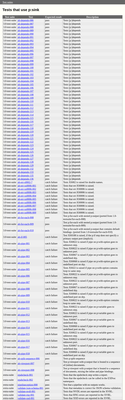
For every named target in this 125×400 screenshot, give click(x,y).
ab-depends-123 (25, 145)
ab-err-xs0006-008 (27, 209)
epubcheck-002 (25, 379)
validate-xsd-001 (26, 398)
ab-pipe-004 (24, 263)
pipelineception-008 (27, 384)
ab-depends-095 (25, 50)
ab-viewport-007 (26, 363)
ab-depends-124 (25, 148)
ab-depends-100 (25, 67)
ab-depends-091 (25, 37)
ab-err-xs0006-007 (27, 205)
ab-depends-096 (25, 54)
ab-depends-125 (25, 151)
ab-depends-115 (25, 118)
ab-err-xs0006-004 (27, 195)
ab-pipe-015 (24, 334)
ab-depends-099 (25, 64)
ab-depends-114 (25, 114)
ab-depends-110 (25, 101)
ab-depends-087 (25, 23)
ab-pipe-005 (24, 269)
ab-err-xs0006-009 (27, 212)
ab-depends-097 (25, 57)
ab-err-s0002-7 (25, 182)
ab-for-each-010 (26, 230)
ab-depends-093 (25, 44)
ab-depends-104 (25, 81)
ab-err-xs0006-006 (27, 202)
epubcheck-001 (25, 375)
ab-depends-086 (25, 20)
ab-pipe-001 (24, 243)
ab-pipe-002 (24, 249)
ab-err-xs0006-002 (27, 189)
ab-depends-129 (25, 165)
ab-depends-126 (25, 155)
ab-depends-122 (25, 141)
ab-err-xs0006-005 (27, 199)
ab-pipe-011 (23, 308)
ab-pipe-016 (24, 340)
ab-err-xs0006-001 (27, 185)
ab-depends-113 (25, 111)
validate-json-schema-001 (30, 388)
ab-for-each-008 (26, 217)
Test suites (8, 2)
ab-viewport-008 (26, 370)
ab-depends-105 (25, 84)
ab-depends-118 (25, 128)
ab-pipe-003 (24, 256)
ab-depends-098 (25, 60)
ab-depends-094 (25, 47)
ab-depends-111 (25, 104)
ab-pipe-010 (24, 301)
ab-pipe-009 (24, 295)
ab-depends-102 (25, 74)
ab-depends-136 (25, 178)
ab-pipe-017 (24, 347)
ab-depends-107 (25, 91)
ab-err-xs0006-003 (27, 192)
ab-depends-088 (25, 27)
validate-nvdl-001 (26, 391)
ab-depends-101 (25, 71)
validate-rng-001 (26, 394)
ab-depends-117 (25, 125)
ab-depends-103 (25, 77)
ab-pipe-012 (24, 314)
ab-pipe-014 (24, 327)
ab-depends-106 (25, 87)
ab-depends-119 (25, 131)
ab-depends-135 (25, 175)
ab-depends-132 (25, 168)
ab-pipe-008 (24, 288)
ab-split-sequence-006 (29, 358)
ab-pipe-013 (24, 321)
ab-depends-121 (25, 138)
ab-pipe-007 (24, 282)
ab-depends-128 (25, 162)
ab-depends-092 (25, 40)
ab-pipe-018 (24, 353)
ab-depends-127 (25, 158)
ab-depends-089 (25, 30)
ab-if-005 (22, 237)
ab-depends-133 (25, 172)
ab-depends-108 (25, 94)
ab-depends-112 (25, 108)
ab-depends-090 (25, 33)
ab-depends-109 (25, 98)
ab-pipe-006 (24, 275)
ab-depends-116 (25, 121)
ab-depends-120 (25, 135)
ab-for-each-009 (26, 224)
